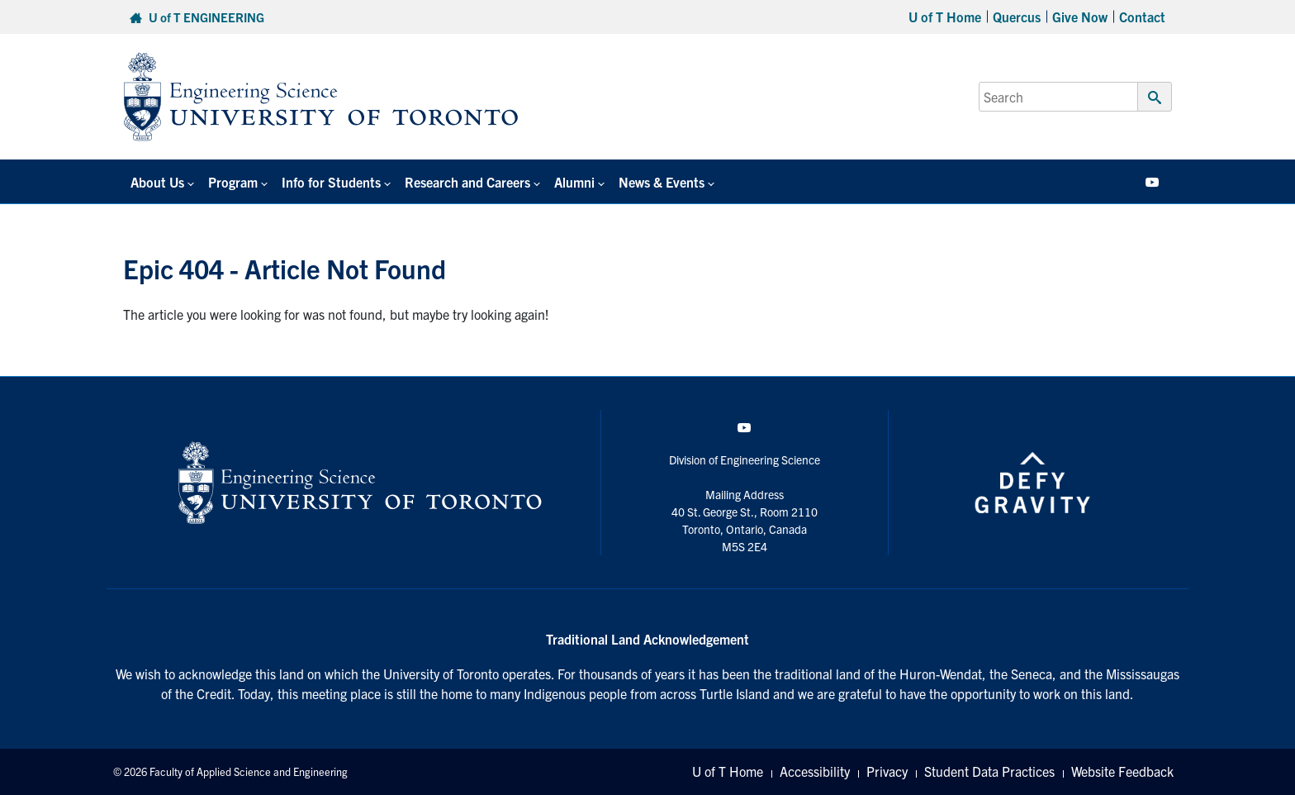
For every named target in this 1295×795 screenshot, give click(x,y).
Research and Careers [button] (464, 182)
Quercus (1017, 16)
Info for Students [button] (328, 182)
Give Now (1080, 16)
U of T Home (944, 16)
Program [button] (231, 182)
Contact (1142, 16)
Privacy (887, 772)
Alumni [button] (570, 182)
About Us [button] (156, 182)
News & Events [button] (657, 182)
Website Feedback (1122, 772)
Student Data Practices (989, 772)
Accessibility (815, 772)
